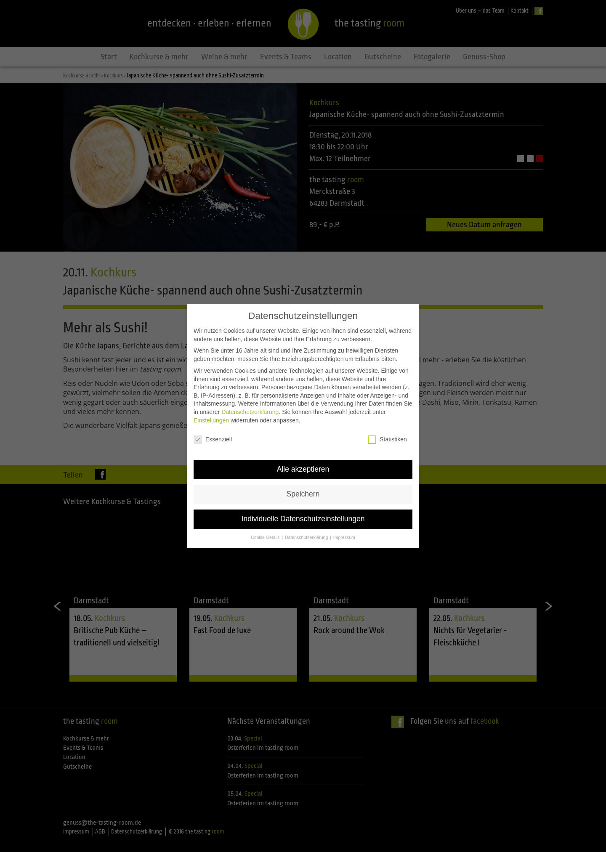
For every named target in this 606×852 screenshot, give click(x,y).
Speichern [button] (303, 468)
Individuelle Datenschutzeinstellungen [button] (303, 493)
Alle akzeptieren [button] (303, 444)
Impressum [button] (344, 512)
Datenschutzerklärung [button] (307, 512)
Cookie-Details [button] (266, 512)
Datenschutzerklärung (250, 386)
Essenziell (213, 414)
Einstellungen (211, 395)
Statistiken (387, 414)
